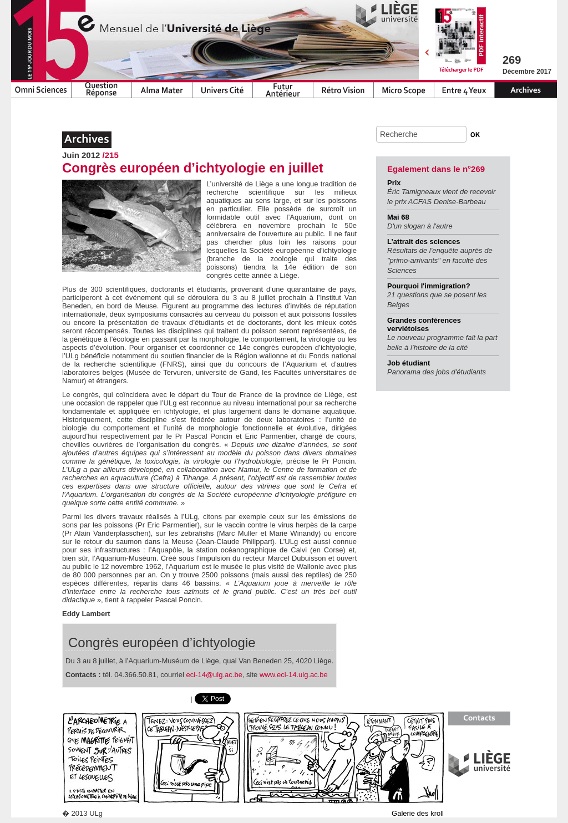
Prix (394, 183)
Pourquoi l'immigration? (428, 286)
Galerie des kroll (418, 813)
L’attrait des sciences (423, 241)
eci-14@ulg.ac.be (214, 674)
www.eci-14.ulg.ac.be (294, 674)
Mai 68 (398, 217)
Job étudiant (408, 363)
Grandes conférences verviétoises (424, 324)
